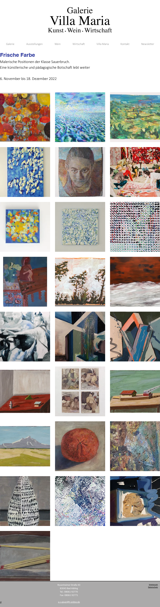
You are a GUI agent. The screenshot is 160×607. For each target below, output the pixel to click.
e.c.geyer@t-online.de (69, 602)
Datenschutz (153, 587)
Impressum (153, 585)
